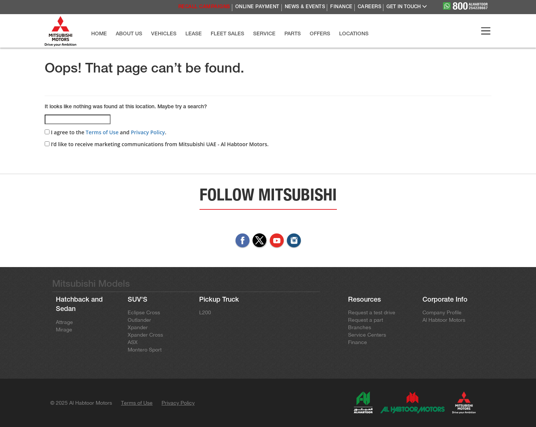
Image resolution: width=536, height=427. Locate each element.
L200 (205, 312)
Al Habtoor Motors (443, 320)
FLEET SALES (227, 34)
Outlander (139, 320)
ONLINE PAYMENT (257, 7)
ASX (133, 342)
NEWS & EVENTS (305, 7)
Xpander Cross (145, 335)
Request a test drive (371, 312)
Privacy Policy (148, 132)
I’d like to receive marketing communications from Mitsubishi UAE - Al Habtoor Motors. (157, 144)
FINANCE (341, 7)
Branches (359, 327)
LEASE (193, 34)
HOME (99, 34)
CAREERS (370, 7)
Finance (357, 342)
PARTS (292, 34)
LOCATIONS (353, 34)
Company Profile (442, 312)
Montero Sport (145, 350)
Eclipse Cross (144, 312)
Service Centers (367, 335)
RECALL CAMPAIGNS (204, 7)
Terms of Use (102, 132)
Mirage (64, 330)
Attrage (64, 322)
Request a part (365, 320)
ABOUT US (129, 34)
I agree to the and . (105, 132)
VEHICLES (163, 34)
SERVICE (264, 34)
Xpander (138, 327)
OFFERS (320, 34)
